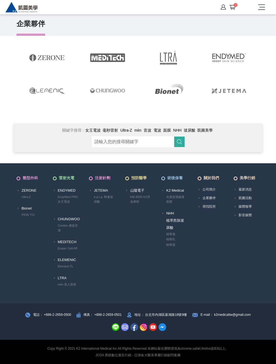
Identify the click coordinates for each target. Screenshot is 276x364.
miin (137, 130)
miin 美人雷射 (67, 284)
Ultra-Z (126, 130)
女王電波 (93, 130)
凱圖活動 (245, 198)
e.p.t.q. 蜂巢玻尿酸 (103, 199)
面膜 (167, 130)
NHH (177, 130)
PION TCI (27, 214)
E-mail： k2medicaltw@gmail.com (226, 315)
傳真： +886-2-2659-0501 (102, 315)
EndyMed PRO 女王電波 (68, 199)
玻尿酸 (189, 130)
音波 (147, 130)
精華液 (170, 234)
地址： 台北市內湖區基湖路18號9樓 (160, 315)
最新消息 (245, 189)
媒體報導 (245, 206)
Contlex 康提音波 (68, 228)
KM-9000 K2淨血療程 (140, 199)
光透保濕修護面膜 (175, 199)
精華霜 (170, 244)
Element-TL (65, 266)
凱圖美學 (205, 130)
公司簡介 (209, 189)
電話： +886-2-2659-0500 (52, 315)
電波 (157, 130)
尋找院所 (209, 206)
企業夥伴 (209, 198)
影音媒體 (245, 215)
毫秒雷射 (110, 130)
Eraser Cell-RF (68, 248)
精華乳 (170, 239)
